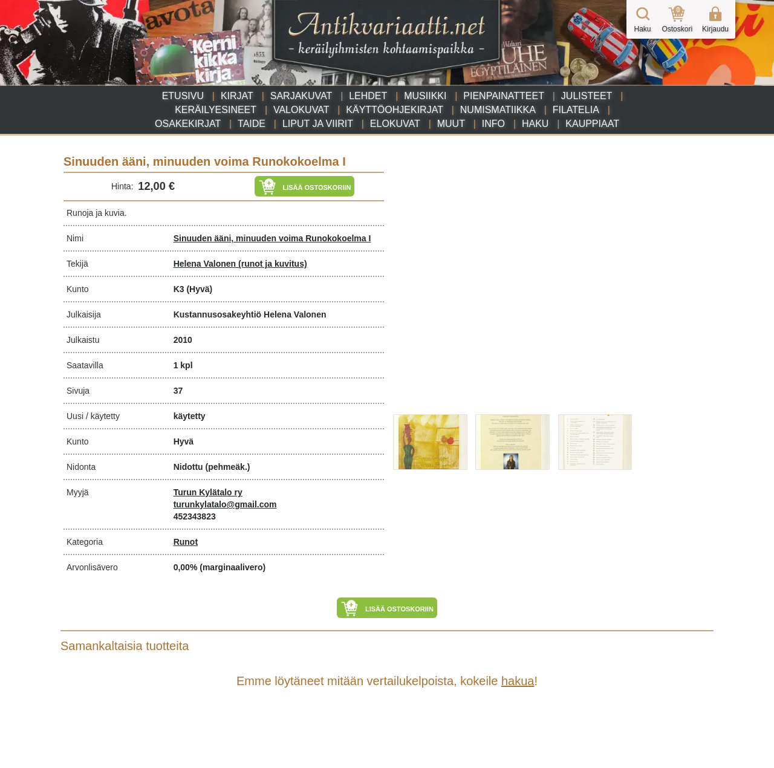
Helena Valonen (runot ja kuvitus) (240, 263)
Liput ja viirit (317, 124)
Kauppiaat (592, 124)
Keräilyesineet (215, 110)
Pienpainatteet (503, 96)
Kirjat (237, 96)
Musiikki (425, 96)
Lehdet (368, 96)
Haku (535, 124)
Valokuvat (301, 110)
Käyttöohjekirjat (394, 110)
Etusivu (183, 96)
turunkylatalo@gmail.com (225, 504)
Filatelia (576, 110)
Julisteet (586, 96)
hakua (518, 681)
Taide (251, 124)
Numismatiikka (498, 110)
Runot (186, 542)
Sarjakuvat (301, 96)
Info (493, 124)
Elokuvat (395, 124)
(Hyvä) (199, 289)
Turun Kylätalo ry (208, 492)
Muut (451, 124)
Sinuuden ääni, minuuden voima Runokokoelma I (272, 238)
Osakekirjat (188, 124)
